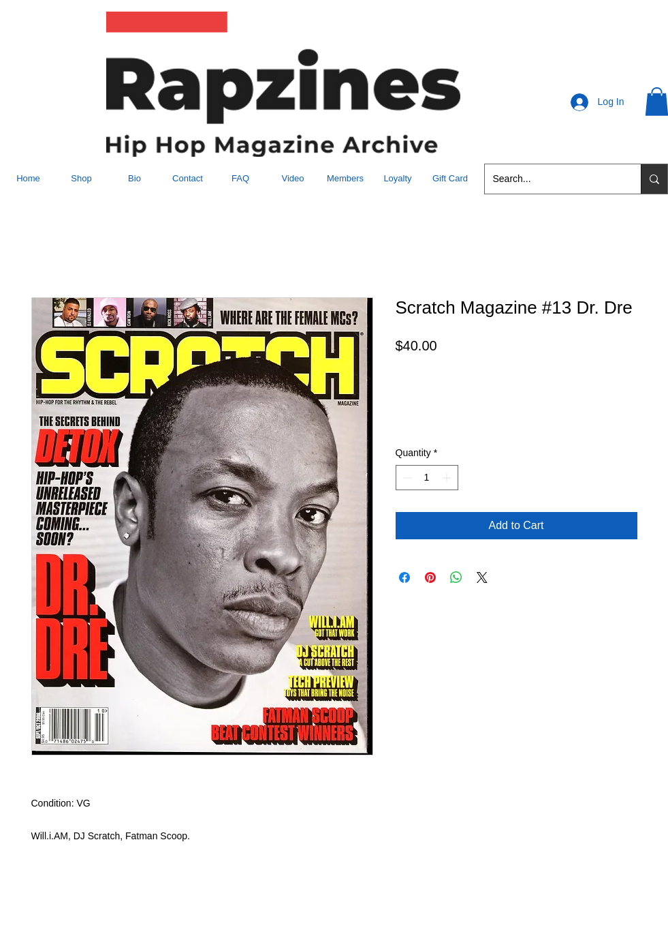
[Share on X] (482, 577)
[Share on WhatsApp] (456, 577)
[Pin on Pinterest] (430, 577)
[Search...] (552, 179)
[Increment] (447, 478)
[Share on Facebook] (404, 577)
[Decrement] (406, 478)
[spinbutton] (427, 478)
